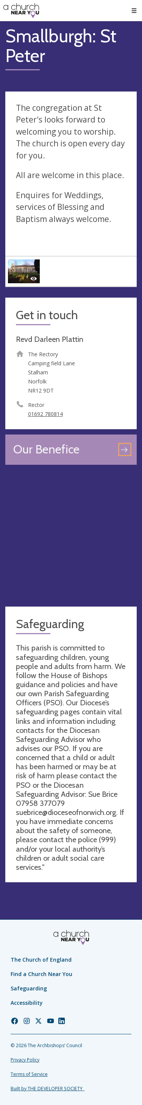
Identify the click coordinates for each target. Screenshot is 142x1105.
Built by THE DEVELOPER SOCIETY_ (47, 1088)
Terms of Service (29, 1074)
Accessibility (27, 1002)
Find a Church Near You (41, 974)
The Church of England (41, 959)
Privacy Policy (25, 1060)
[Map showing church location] (71, 535)
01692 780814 (45, 413)
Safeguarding (29, 988)
